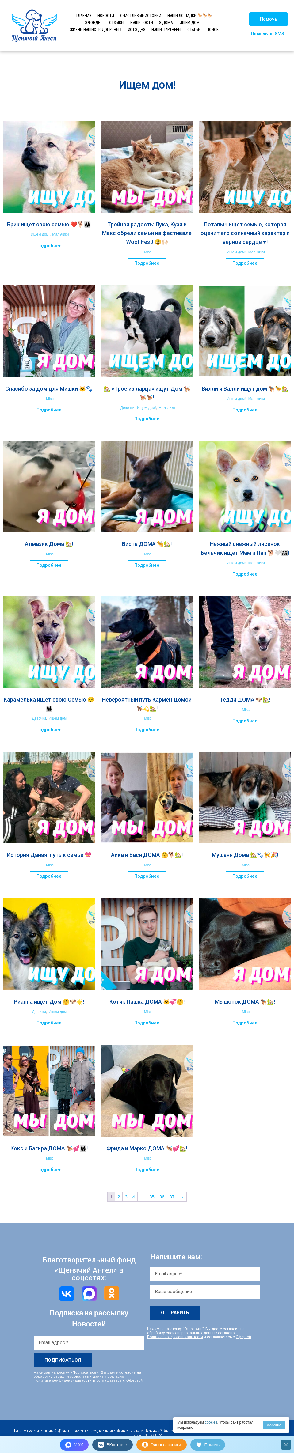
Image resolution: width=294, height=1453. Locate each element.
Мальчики (60, 234)
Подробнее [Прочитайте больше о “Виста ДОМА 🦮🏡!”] (146, 565)
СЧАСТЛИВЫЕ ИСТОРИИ (140, 15)
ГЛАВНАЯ (83, 15)
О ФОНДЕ (92, 22)
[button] (268, 19)
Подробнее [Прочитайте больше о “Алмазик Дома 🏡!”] (49, 565)
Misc (148, 252)
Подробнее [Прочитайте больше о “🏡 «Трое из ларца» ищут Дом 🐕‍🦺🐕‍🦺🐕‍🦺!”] (146, 419)
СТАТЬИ (193, 29)
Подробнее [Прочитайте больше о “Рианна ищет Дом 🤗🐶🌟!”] (49, 1023)
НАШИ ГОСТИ (141, 22)
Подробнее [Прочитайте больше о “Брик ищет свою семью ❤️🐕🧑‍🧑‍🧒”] (49, 245)
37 (172, 1196)
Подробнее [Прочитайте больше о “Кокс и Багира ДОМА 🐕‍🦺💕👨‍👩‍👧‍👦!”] (49, 1169)
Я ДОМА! (166, 22)
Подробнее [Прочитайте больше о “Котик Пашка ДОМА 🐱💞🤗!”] (146, 1023)
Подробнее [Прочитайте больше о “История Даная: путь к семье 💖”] (49, 876)
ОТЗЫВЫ (116, 22)
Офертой (134, 1380)
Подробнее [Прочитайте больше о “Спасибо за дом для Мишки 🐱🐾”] (49, 410)
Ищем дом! (40, 234)
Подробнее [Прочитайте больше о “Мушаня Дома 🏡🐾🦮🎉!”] (245, 876)
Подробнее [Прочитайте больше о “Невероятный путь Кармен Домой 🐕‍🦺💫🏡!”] (146, 729)
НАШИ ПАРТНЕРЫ (166, 29)
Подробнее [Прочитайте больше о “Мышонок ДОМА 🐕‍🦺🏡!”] (245, 1023)
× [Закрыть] (286, 1444)
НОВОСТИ (105, 15)
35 (152, 1196)
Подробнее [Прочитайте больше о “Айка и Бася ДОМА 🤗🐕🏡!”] (146, 876)
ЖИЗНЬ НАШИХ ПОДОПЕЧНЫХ (95, 29)
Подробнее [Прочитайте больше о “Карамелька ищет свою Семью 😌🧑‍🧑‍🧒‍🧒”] (49, 729)
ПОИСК (213, 29)
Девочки (127, 408)
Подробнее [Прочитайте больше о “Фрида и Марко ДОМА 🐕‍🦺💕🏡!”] (146, 1169)
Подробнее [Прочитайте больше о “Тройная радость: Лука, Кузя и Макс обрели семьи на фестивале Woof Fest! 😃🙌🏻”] (146, 263)
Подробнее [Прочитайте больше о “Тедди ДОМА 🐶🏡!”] (245, 721)
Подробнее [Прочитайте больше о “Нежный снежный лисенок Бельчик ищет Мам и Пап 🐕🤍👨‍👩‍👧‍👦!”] (245, 574)
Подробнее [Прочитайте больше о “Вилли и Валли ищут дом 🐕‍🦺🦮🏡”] (245, 410)
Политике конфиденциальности (63, 1380)
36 (162, 1196)
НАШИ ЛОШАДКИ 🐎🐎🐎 (189, 15)
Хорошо (274, 1425)
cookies (211, 1422)
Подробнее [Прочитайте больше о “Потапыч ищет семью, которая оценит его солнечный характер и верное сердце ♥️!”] (245, 263)
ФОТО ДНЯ (136, 29)
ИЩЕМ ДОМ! (190, 22)
